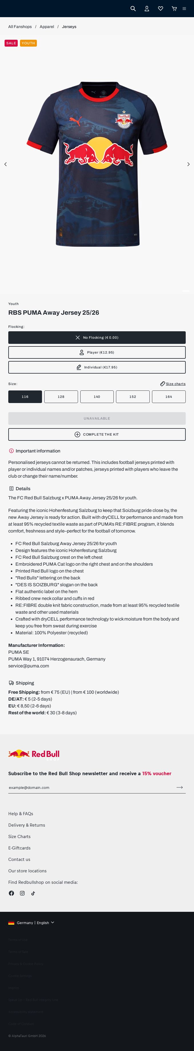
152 (132, 397)
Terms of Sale (18, 952)
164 (168, 397)
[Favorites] (160, 8)
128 (61, 397)
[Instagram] (22, 893)
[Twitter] (33, 893)
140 (97, 397)
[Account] (146, 8)
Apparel (47, 27)
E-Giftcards (19, 848)
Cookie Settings (20, 976)
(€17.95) (96, 367)
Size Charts (19, 836)
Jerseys (69, 27)
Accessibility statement (25, 1012)
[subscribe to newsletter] (180, 787)
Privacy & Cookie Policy (25, 964)
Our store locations (27, 870)
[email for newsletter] (91, 787)
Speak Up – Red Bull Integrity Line (33, 1000)
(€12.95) (97, 352)
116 (25, 397)
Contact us (19, 859)
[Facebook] (11, 893)
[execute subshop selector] (184, 8)
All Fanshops (20, 27)
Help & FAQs (20, 813)
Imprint (13, 988)
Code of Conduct (21, 1024)
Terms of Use (18, 940)
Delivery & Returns (26, 825)
